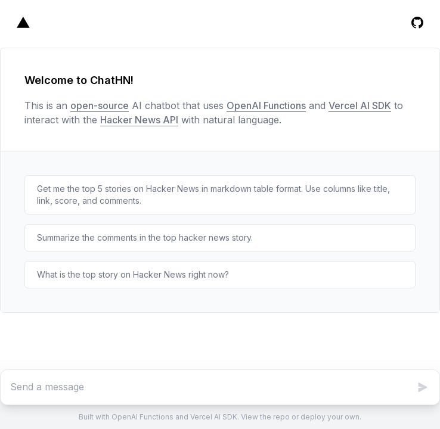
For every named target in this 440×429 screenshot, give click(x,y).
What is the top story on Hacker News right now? (133, 274)
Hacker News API (139, 120)
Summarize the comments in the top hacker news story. (145, 237)
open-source (99, 105)
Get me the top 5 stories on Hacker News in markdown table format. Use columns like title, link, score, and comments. (213, 195)
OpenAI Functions (266, 105)
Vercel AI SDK (360, 105)
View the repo (265, 416)
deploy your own (330, 416)
